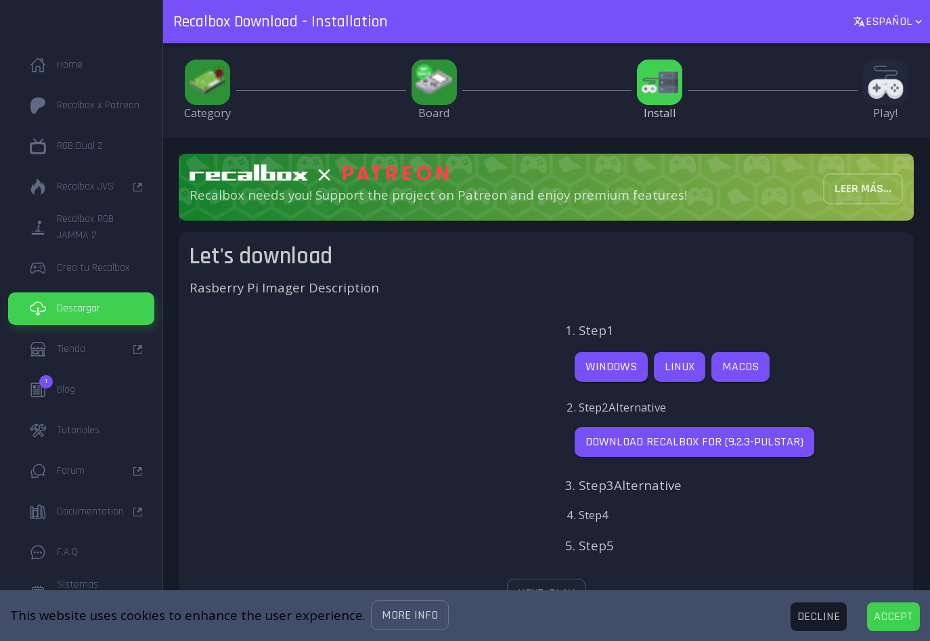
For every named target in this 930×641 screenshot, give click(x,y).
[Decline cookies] (819, 616)
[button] (410, 615)
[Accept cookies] (893, 616)
